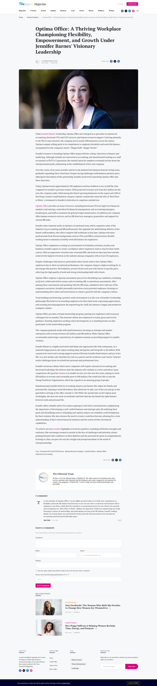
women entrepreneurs (78, 664)
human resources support (74, 451)
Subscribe (131, 666)
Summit (53, 11)
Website (38, 561)
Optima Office (101, 451)
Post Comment (43, 585)
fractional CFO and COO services (52, 451)
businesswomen (77, 660)
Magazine (22, 11)
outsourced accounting (44, 454)
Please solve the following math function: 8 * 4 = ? (52, 575)
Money (91, 11)
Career (81, 11)
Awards (43, 11)
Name (38, 551)
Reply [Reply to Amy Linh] (119, 520)
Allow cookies (133, 683)
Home (21, 17)
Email (82, 551)
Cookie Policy (65, 683)
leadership (75, 668)
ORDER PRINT (132, 4)
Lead (73, 11)
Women (111, 11)
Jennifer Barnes (90, 451)
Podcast (33, 11)
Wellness (101, 11)
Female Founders (33, 17)
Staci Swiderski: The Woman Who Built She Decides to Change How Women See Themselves (92, 606)
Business (63, 11)
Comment (39, 538)
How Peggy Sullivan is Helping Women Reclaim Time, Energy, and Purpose (90, 627)
